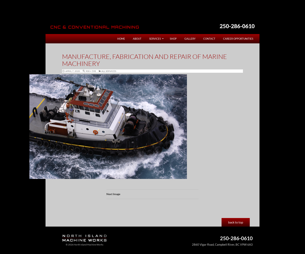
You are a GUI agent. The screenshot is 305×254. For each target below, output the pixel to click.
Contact (209, 38)
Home (121, 38)
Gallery (189, 38)
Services (155, 38)
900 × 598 (91, 71)
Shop (173, 38)
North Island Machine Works (82, 14)
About (137, 38)
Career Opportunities (238, 38)
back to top (235, 222)
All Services (108, 71)
